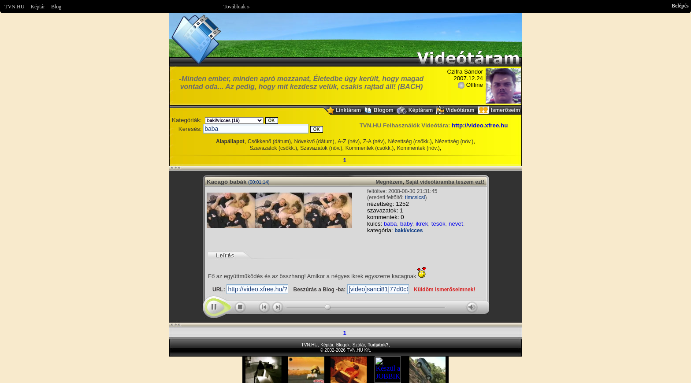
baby (406, 223)
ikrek (422, 223)
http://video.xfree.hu (480, 125)
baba (390, 223)
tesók (438, 223)
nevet (456, 223)
